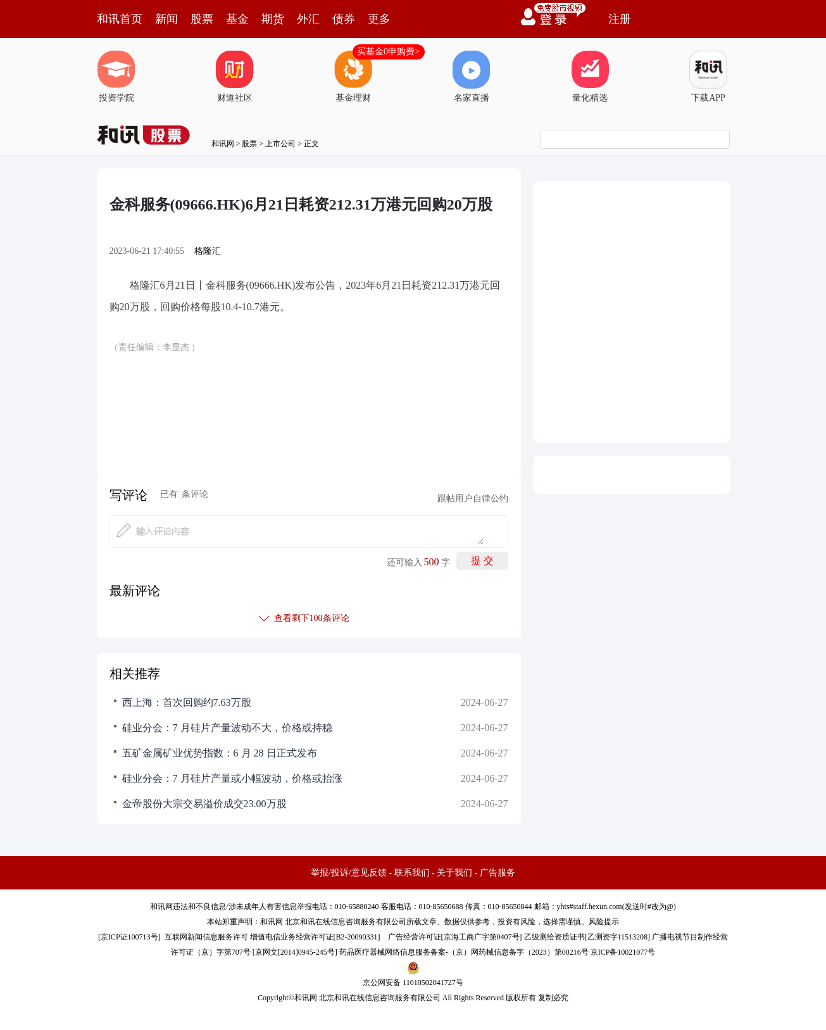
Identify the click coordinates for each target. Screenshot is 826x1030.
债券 (343, 19)
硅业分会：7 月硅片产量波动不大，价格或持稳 (227, 727)
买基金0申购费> (388, 51)
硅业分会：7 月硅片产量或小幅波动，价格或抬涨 (232, 778)
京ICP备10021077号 (623, 952)
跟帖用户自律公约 (472, 498)
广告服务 (497, 872)
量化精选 (590, 77)
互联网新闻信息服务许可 (206, 937)
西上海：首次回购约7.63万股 (186, 702)
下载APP (708, 77)
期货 (272, 19)
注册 (619, 19)
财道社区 (235, 77)
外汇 (308, 19)
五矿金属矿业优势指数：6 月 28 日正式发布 (219, 753)
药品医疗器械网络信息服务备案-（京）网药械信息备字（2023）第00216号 (464, 952)
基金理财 (353, 77)
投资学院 (116, 77)
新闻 (166, 19)
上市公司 (280, 143)
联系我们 (412, 872)
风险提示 (604, 921)
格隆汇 (207, 251)
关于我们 (454, 872)
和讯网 (222, 143)
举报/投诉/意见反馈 (349, 872)
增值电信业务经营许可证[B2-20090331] (315, 937)
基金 (237, 19)
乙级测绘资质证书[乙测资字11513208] (587, 937)
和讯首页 (119, 19)
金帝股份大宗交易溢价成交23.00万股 (204, 803)
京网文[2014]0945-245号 (295, 952)
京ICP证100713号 (129, 937)
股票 (202, 19)
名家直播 (472, 77)
